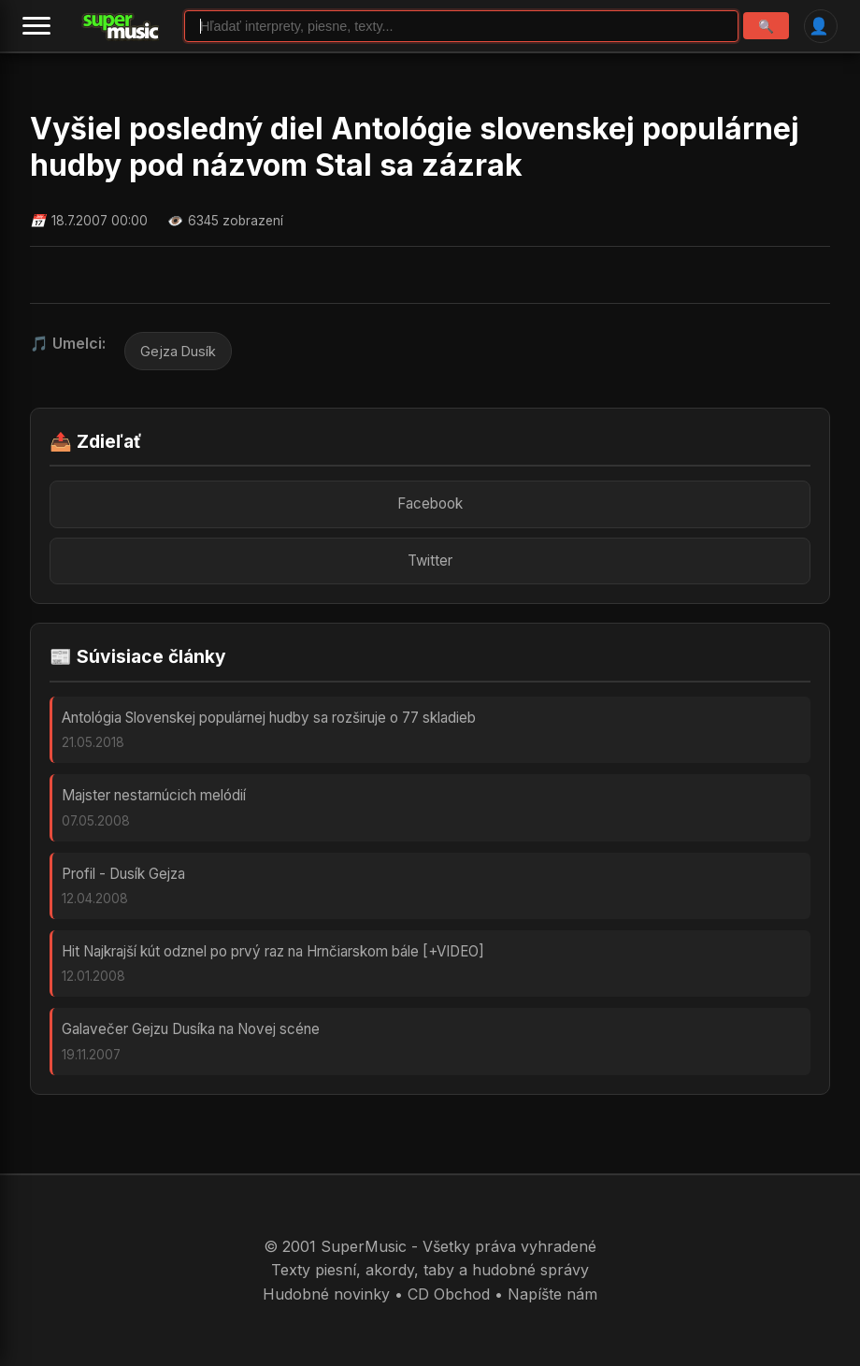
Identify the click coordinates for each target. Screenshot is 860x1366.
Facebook (430, 503)
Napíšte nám (552, 1294)
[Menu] (36, 26)
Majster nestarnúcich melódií (154, 795)
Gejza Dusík (178, 351)
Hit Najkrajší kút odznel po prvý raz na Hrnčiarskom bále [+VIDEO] (273, 951)
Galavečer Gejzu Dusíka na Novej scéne (191, 1029)
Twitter (430, 560)
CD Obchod (449, 1294)
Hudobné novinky (326, 1294)
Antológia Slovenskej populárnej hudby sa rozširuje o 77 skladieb (269, 717)
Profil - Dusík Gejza (123, 874)
